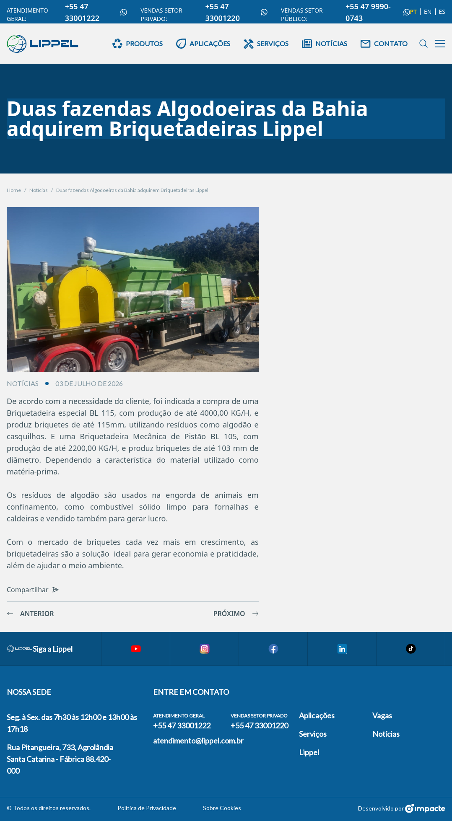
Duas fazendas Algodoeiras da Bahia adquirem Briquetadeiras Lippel (132, 190)
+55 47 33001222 (96, 12)
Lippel (309, 752)
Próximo (236, 613)
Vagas (382, 715)
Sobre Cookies (222, 807)
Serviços (313, 733)
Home (14, 190)
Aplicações (317, 715)
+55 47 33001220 (236, 12)
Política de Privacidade (146, 807)
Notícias (38, 190)
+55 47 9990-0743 (377, 12)
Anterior (30, 613)
